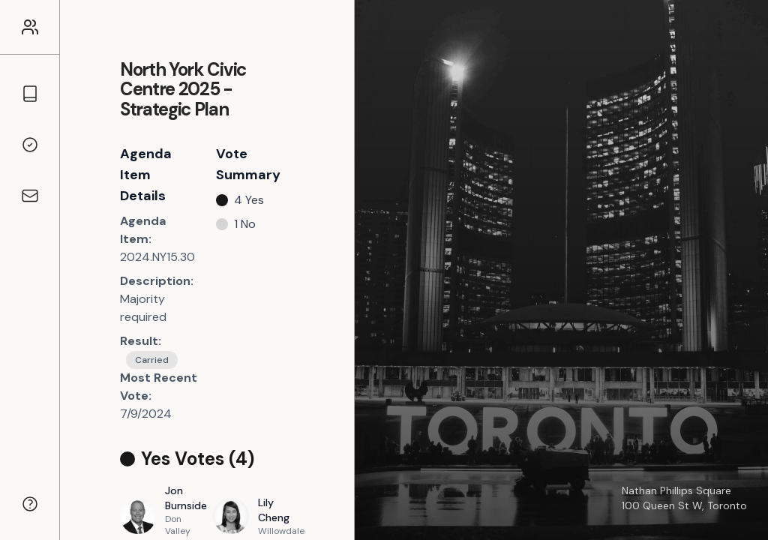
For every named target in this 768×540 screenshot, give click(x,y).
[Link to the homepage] (30, 27)
